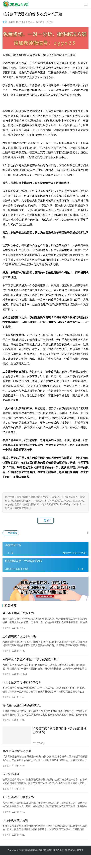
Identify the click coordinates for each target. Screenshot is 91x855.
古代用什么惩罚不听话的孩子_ (22, 705)
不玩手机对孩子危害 (15, 820)
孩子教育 (40, 22)
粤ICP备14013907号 (74, 850)
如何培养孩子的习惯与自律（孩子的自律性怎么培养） (59, 730)
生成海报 (11, 533)
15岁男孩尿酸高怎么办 (17, 751)
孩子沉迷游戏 (11, 774)
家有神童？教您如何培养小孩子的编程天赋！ (31, 659)
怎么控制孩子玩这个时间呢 (20, 636)
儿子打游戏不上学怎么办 (18, 797)
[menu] (85, 4)
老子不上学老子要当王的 (18, 613)
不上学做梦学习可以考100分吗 (22, 682)
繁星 (5, 22)
